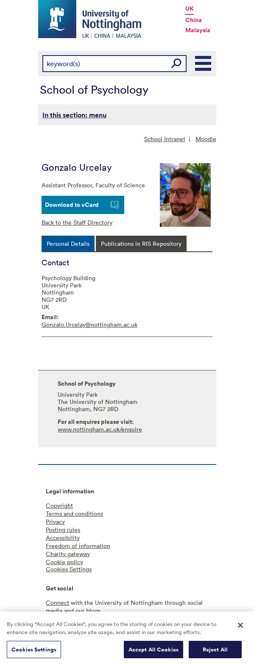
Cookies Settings (33, 652)
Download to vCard (72, 204)
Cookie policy (64, 562)
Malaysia (197, 30)
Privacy (55, 522)
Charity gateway (68, 554)
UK (189, 8)
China (193, 20)
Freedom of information (78, 546)
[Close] (240, 627)
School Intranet (164, 139)
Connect (57, 602)
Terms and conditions (74, 513)
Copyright (59, 505)
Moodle (205, 139)
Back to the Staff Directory (77, 222)
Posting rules (63, 530)
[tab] (68, 243)
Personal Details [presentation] (68, 243)
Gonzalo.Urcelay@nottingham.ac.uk (89, 324)
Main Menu (203, 63)
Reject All (215, 652)
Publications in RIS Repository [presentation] (141, 243)
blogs (93, 611)
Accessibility (63, 538)
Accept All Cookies (153, 652)
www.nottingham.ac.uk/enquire (100, 429)
